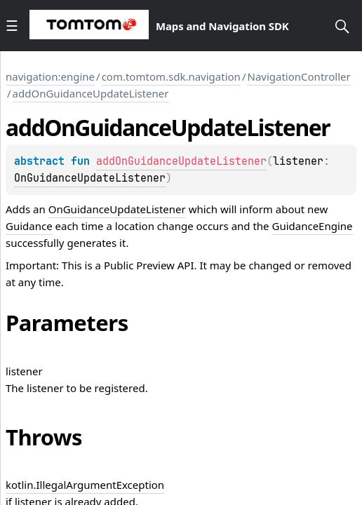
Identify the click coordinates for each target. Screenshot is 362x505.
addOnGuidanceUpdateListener (91, 93)
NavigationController (298, 76)
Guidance (29, 226)
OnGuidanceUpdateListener (90, 178)
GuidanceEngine (312, 226)
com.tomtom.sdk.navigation (171, 76)
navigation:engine (50, 76)
